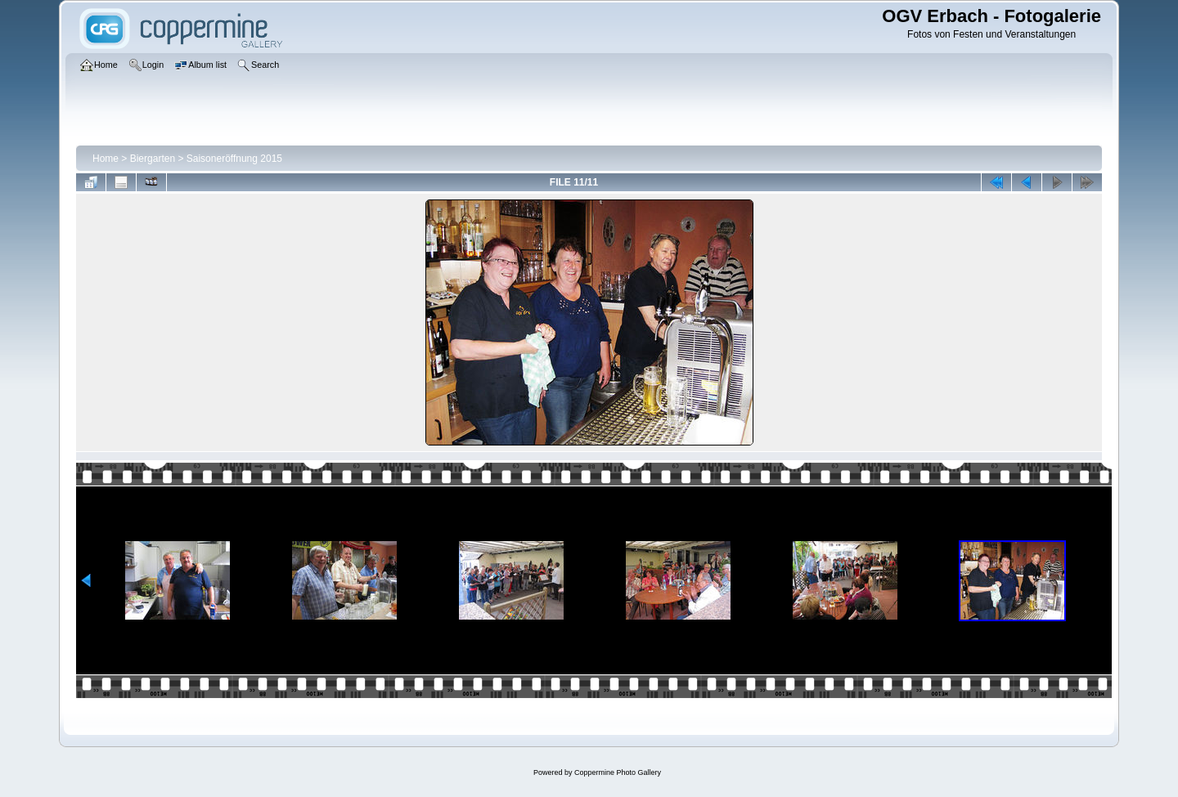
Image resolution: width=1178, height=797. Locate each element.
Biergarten (152, 158)
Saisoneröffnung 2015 (234, 158)
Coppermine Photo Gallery (617, 772)
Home (105, 158)
